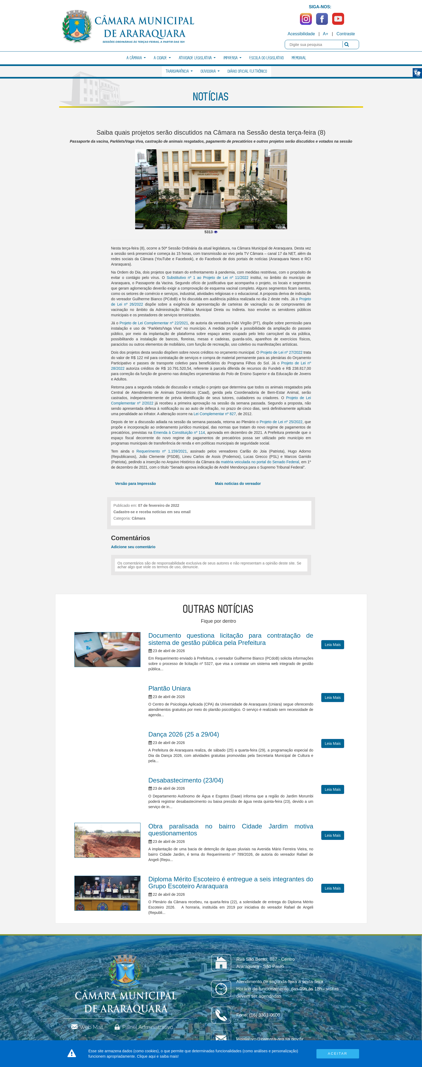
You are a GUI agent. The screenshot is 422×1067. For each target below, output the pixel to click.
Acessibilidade (301, 34)
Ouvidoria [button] (210, 71)
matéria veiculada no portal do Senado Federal (260, 462)
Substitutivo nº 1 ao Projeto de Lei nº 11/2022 (207, 277)
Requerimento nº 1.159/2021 (161, 451)
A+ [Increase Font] (325, 34)
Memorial (299, 58)
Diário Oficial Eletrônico (247, 71)
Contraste (345, 34)
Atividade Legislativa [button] (197, 58)
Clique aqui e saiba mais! (158, 1056)
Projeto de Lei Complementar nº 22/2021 (153, 323)
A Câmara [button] (136, 58)
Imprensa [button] (233, 58)
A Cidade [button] (162, 58)
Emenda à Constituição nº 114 (179, 432)
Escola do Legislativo (267, 58)
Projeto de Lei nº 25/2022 (281, 422)
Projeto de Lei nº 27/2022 (281, 352)
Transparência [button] (179, 71)
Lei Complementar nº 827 (215, 414)
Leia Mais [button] (333, 644)
